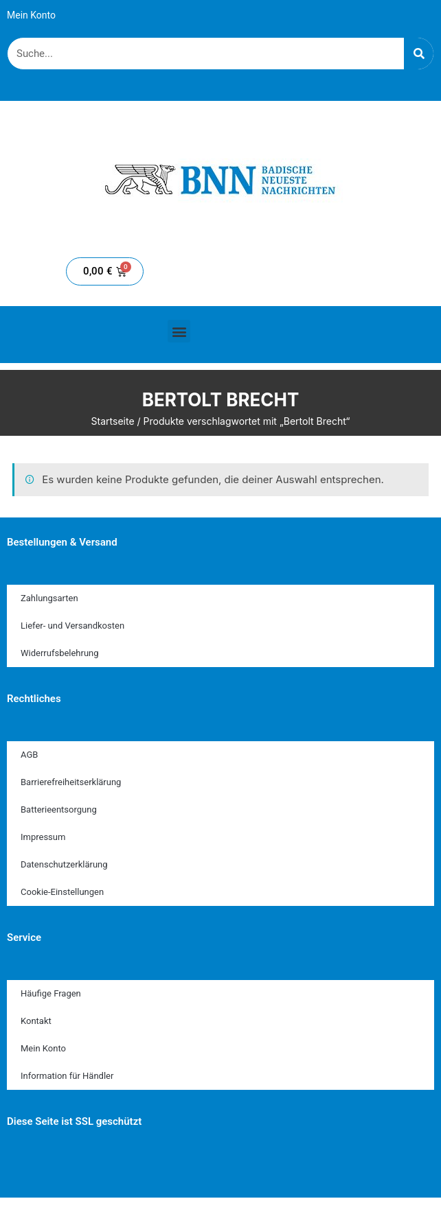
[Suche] (418, 53)
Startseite (113, 421)
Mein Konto (31, 15)
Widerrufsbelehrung (60, 653)
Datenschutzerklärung (64, 864)
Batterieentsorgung (59, 809)
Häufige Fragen (51, 993)
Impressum (43, 837)
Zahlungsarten (49, 598)
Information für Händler (67, 1076)
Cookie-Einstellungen (62, 892)
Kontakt (36, 1021)
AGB (29, 754)
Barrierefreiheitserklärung (71, 782)
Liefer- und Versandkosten (72, 625)
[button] (179, 331)
